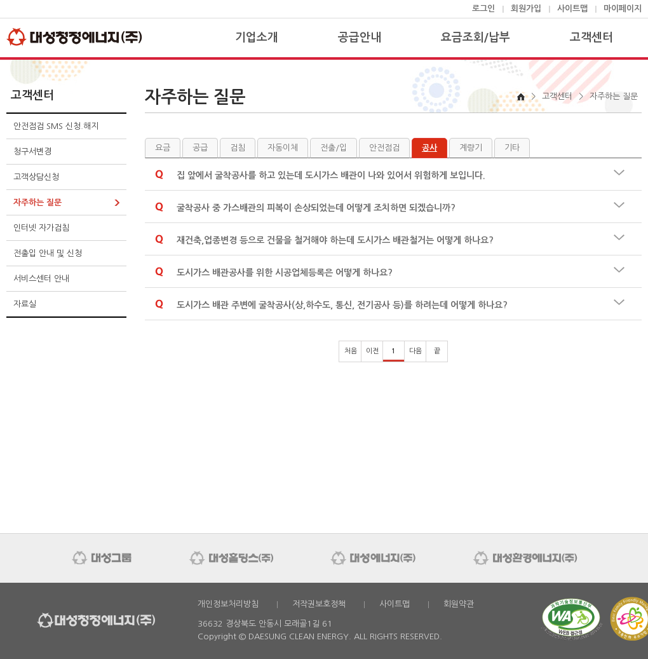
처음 (350, 351)
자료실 (24, 304)
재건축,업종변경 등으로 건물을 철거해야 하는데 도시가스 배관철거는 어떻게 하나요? (335, 240)
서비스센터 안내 (41, 279)
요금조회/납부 (475, 37)
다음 (415, 351)
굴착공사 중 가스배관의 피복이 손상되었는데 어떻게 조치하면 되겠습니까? (316, 207)
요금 (162, 148)
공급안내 (359, 37)
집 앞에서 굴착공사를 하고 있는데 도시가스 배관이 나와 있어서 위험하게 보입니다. (331, 175)
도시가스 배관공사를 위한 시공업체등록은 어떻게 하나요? (285, 272)
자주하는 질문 (37, 202)
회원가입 (526, 8)
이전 (372, 351)
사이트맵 (572, 8)
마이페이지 (623, 8)
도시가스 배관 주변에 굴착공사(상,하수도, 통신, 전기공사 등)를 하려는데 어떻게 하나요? (342, 305)
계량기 (470, 148)
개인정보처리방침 (228, 604)
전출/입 (333, 148)
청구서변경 (32, 151)
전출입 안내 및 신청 (47, 253)
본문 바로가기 (0, 0)
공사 (429, 148)
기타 (512, 148)
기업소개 (256, 37)
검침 (237, 148)
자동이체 (282, 148)
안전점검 (384, 148)
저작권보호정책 (319, 604)
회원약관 (458, 604)
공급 (200, 148)
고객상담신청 (36, 177)
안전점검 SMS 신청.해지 (55, 126)
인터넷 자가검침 (41, 228)
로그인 (483, 8)
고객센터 (591, 37)
